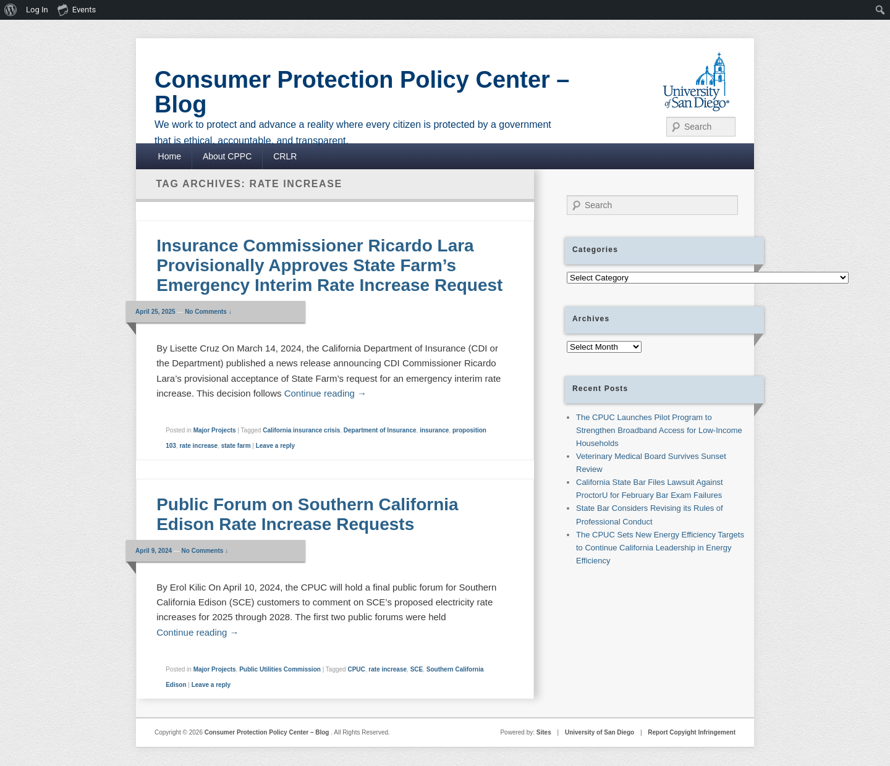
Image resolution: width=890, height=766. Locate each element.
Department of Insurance (380, 430)
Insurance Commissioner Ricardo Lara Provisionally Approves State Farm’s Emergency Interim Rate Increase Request (331, 265)
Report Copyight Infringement (691, 732)
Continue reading (325, 393)
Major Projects (214, 430)
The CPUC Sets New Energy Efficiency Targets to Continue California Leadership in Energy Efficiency (660, 547)
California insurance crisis (301, 430)
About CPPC (227, 156)
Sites (543, 732)
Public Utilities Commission (280, 669)
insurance (434, 430)
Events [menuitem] (76, 9)
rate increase (198, 445)
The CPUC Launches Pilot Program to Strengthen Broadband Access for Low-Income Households (659, 430)
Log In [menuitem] (37, 9)
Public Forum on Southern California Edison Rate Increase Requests (307, 514)
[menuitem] (11, 10)
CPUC (356, 669)
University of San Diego (599, 732)
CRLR (285, 156)
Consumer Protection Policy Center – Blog (362, 92)
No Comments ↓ (208, 311)
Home (169, 156)
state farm (236, 445)
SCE (416, 669)
